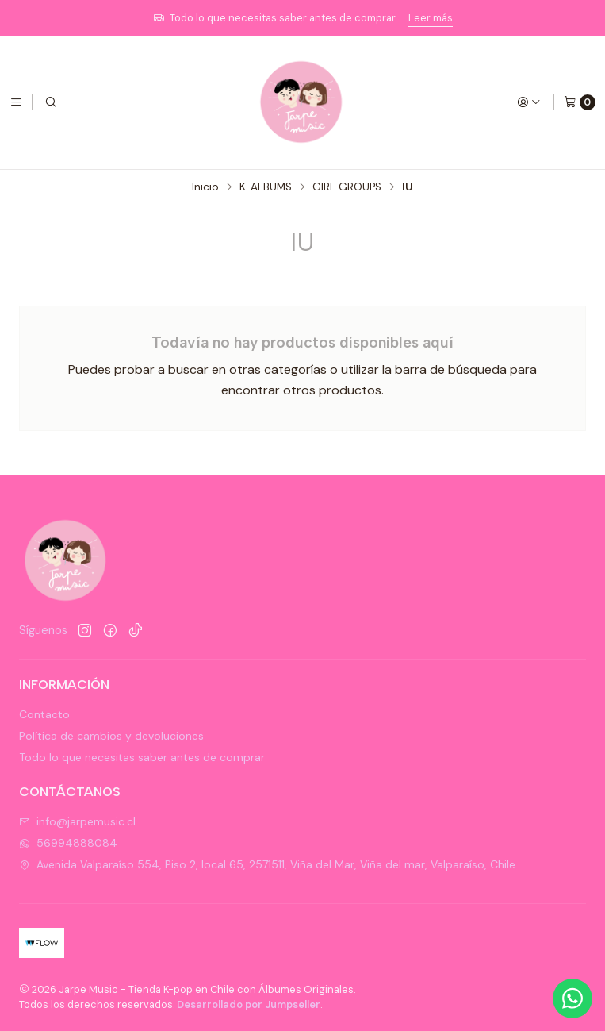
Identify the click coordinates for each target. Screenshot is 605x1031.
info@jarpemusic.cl (77, 821)
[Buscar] (50, 102)
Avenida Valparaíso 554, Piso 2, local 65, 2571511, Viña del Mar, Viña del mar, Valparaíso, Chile (267, 864)
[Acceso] (529, 102)
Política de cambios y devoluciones (111, 736)
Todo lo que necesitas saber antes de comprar (142, 757)
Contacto (44, 714)
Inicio (205, 187)
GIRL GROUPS (346, 187)
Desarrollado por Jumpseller (248, 1004)
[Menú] (16, 102)
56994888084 (68, 843)
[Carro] (579, 102)
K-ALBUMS (265, 187)
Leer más (430, 18)
